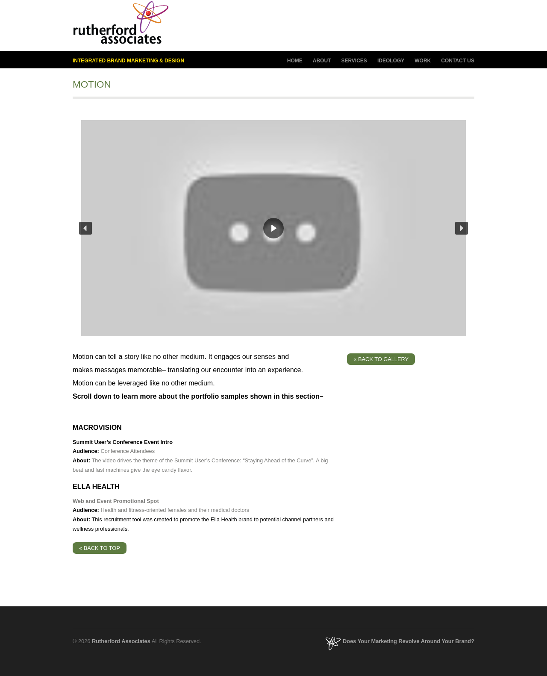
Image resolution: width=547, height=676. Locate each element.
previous (450, 83)
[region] (273, 228)
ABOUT (322, 61)
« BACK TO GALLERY (381, 359)
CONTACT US (457, 61)
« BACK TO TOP (99, 548)
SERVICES (354, 61)
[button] (85, 228)
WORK (423, 61)
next (465, 83)
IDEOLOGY (390, 61)
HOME (295, 61)
